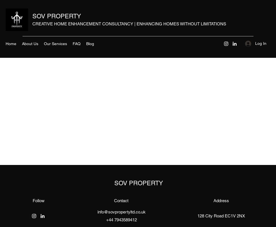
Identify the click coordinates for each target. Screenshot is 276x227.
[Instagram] (226, 44)
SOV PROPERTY (56, 16)
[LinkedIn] (234, 44)
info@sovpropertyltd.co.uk (121, 212)
